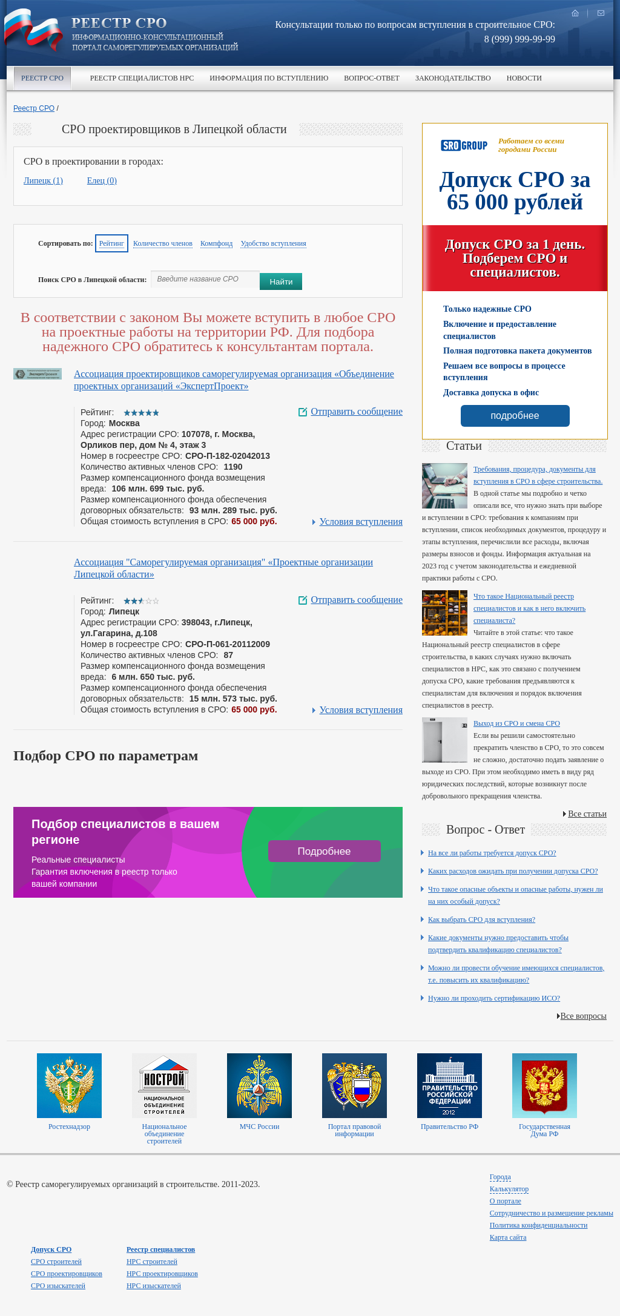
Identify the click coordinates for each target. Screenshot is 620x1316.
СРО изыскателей (58, 1285)
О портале (505, 1201)
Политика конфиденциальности (539, 1225)
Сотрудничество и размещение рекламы (551, 1213)
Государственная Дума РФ (544, 1130)
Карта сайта (508, 1237)
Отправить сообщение (357, 411)
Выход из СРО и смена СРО (516, 723)
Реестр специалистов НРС (142, 78)
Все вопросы (584, 1016)
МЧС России (260, 1126)
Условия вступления (361, 522)
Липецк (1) (43, 180)
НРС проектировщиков (162, 1273)
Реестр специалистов (161, 1249)
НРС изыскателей (154, 1285)
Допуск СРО (51, 1249)
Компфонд (216, 243)
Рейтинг (111, 243)
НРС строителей (152, 1261)
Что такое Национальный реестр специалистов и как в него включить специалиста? (529, 608)
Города (500, 1177)
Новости (524, 78)
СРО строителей (56, 1261)
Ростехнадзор (69, 1126)
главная (575, 13)
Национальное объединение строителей (164, 1133)
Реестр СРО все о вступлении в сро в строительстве (155, 35)
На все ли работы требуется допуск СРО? (492, 853)
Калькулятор (509, 1189)
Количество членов (163, 243)
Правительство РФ (449, 1126)
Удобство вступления (273, 243)
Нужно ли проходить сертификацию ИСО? (494, 998)
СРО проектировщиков (66, 1273)
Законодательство (453, 78)
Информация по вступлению (268, 78)
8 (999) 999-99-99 (519, 39)
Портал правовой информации (354, 1130)
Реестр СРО (42, 78)
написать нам (600, 13)
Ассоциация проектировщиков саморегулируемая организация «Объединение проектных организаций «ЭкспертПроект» (234, 380)
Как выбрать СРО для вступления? (481, 919)
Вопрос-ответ (372, 78)
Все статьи (587, 813)
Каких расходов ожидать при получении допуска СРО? (513, 871)
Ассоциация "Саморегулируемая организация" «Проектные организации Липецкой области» (223, 568)
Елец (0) (102, 180)
